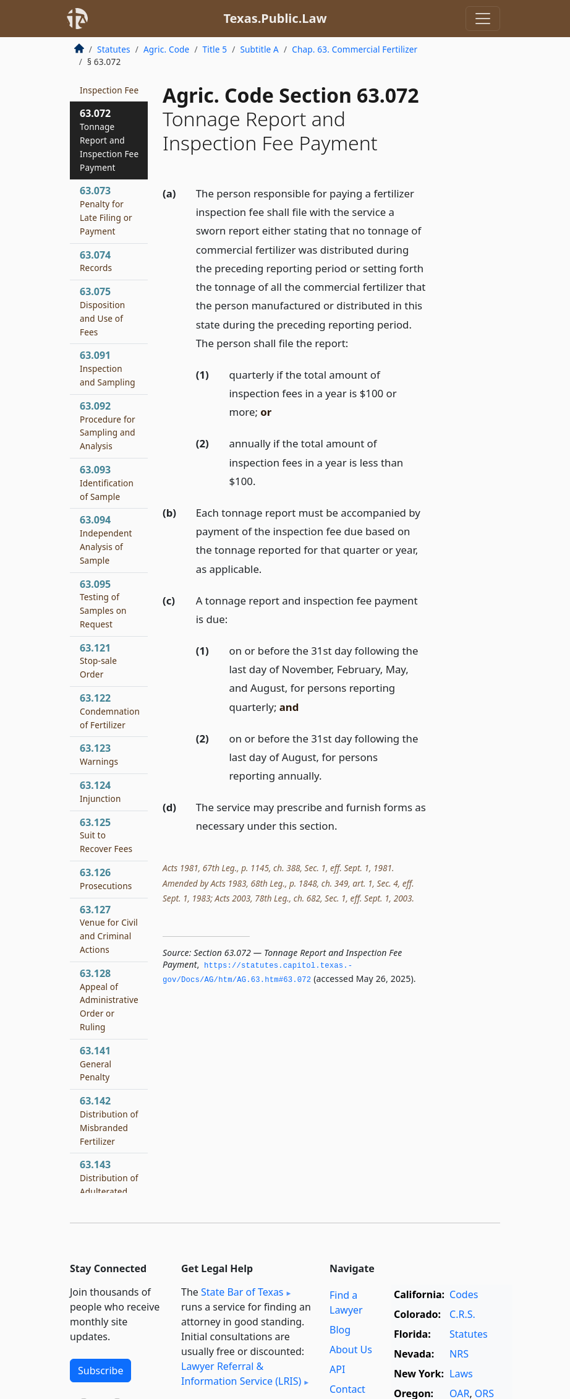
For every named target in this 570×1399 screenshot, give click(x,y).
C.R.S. (462, 1314)
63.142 (109, 1120)
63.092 (107, 425)
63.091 (107, 368)
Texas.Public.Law (274, 18)
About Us (351, 1349)
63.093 (107, 482)
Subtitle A (259, 49)
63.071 (109, 83)
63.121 (98, 661)
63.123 (99, 754)
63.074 (96, 261)
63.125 (106, 835)
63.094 (106, 539)
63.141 (95, 1063)
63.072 (109, 139)
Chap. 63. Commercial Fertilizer (354, 49)
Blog (340, 1330)
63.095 (103, 603)
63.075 (102, 311)
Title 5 (215, 49)
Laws (461, 1373)
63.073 (106, 210)
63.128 (109, 999)
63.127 (109, 929)
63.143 (109, 1184)
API (337, 1369)
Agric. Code (166, 49)
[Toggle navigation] (483, 18)
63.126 (106, 879)
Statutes (113, 49)
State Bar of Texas (242, 1292)
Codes (463, 1294)
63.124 (100, 791)
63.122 (110, 711)
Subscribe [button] (100, 1370)
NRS (459, 1354)
